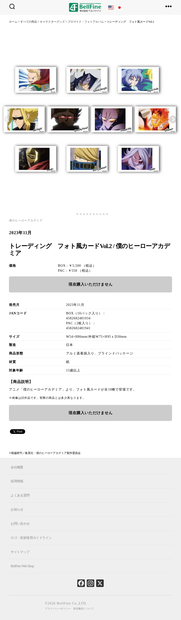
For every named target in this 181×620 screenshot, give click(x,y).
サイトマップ (20, 552)
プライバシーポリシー (58, 608)
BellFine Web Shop (22, 566)
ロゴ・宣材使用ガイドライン (31, 538)
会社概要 (17, 467)
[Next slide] (173, 119)
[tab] (74, 214)
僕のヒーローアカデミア (26, 220)
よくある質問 (20, 495)
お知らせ (17, 509)
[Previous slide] (8, 119)
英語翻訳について (83, 608)
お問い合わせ (20, 523)
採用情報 (17, 481)
